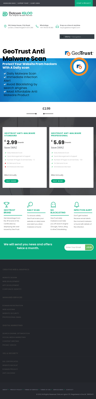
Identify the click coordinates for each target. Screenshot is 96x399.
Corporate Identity (12, 289)
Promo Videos (9, 345)
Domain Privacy (10, 369)
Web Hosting (8, 309)
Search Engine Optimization (16, 333)
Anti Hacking (8, 373)
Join (89, 247)
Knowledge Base (9, 3)
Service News (58, 390)
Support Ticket (23, 3)
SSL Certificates (10, 361)
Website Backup (10, 365)
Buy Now (11, 181)
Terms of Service (31, 390)
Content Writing (10, 341)
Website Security (10, 313)
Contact (69, 390)
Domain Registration (12, 305)
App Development (10, 285)
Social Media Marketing (14, 337)
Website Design (9, 277)
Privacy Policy (16, 390)
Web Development (11, 281)
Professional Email (11, 317)
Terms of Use (45, 390)
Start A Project (84, 3)
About (5, 390)
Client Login (35, 3)
